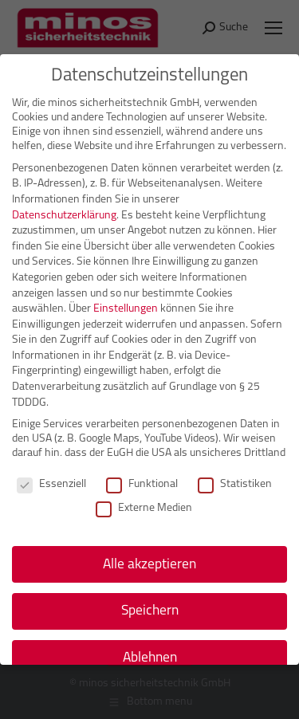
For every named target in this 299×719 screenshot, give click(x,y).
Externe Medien (144, 508)
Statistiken (235, 484)
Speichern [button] (150, 610)
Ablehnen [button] (150, 657)
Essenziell (51, 484)
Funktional (142, 484)
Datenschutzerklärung (64, 214)
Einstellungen (125, 308)
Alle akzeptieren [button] (149, 563)
